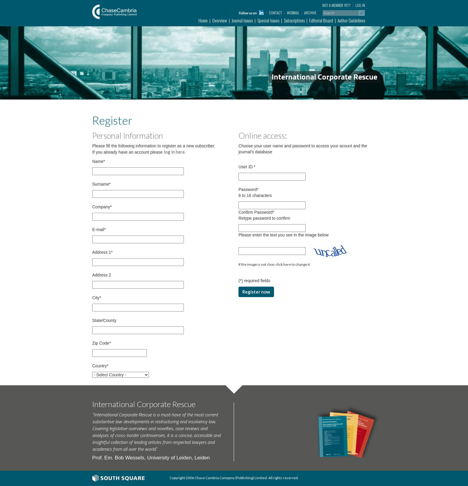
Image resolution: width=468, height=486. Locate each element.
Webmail (293, 13)
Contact (275, 13)
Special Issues (268, 20)
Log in (360, 5)
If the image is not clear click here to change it (274, 264)
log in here (174, 152)
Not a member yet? (336, 5)
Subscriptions (294, 20)
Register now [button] (256, 291)
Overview (219, 20)
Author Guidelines (351, 20)
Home (203, 20)
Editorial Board (321, 20)
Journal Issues (242, 20)
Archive (310, 13)
